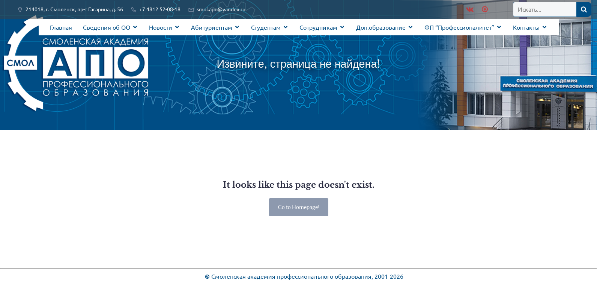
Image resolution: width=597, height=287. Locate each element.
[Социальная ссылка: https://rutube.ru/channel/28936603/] (483, 9)
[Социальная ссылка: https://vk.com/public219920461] (469, 9)
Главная (61, 27)
